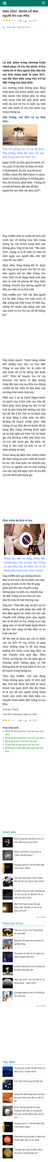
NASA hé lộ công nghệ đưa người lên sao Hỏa (24, 749)
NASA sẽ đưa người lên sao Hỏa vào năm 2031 (24, 732)
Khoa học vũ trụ (23, 27)
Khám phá (11, 27)
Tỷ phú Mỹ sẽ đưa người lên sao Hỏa (22, 744)
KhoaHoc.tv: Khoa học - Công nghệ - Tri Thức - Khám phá (24, 3)
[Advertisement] (24, 45)
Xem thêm (40, 917)
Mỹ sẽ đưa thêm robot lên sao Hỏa (21, 741)
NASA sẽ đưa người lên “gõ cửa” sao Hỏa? (25, 738)
